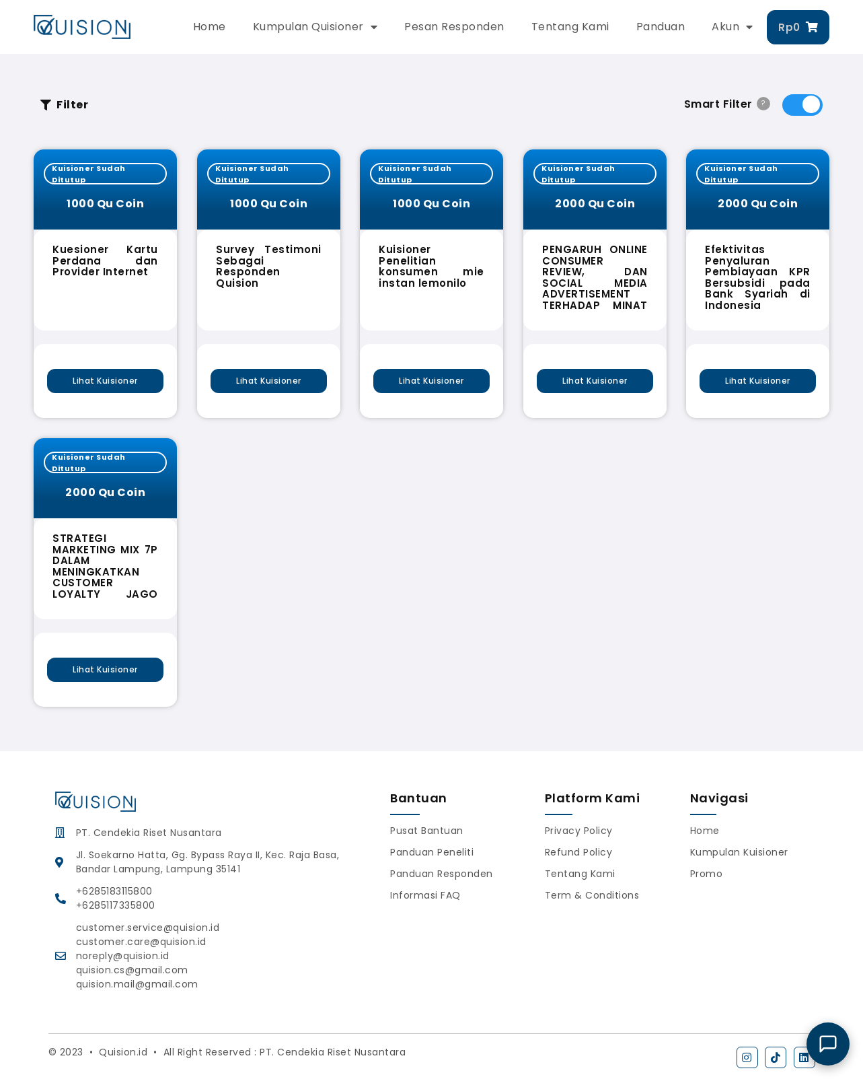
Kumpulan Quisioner (315, 27)
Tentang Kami (570, 26)
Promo (706, 873)
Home (209, 26)
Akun (732, 27)
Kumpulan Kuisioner (739, 852)
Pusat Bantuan (426, 830)
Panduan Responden (441, 873)
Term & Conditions (592, 895)
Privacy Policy (579, 830)
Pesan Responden (454, 26)
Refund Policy (579, 852)
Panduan (660, 26)
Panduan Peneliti (432, 852)
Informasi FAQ (425, 895)
